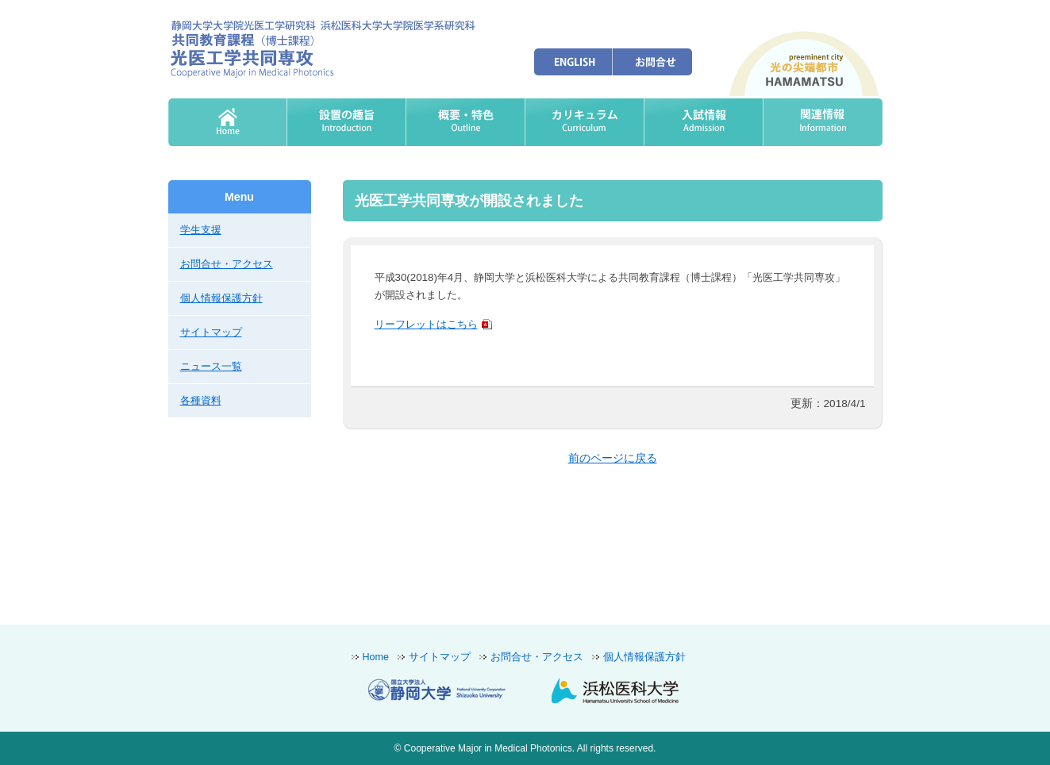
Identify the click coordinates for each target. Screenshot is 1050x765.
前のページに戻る (612, 458)
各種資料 (200, 400)
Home (376, 657)
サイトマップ (211, 332)
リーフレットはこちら (426, 324)
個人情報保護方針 (221, 298)
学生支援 (200, 230)
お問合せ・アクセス (226, 264)
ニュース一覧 (211, 366)
